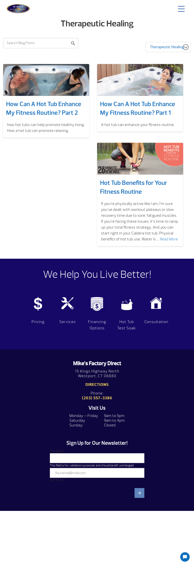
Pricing (38, 321)
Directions (97, 384)
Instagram (56, 451)
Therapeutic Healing (167, 46)
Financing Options (97, 325)
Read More (169, 239)
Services (67, 321)
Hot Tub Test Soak (126, 325)
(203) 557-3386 (97, 398)
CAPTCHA (56, 480)
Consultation (156, 321)
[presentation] (80, 524)
